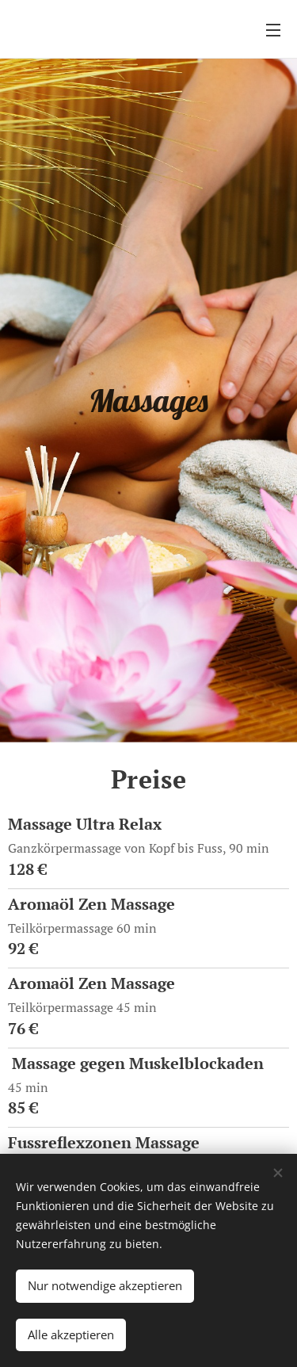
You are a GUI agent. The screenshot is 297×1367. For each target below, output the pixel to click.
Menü (273, 30)
